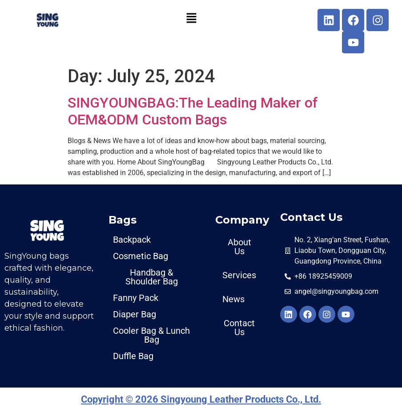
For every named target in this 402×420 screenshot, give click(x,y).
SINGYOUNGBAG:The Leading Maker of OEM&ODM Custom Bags (193, 111)
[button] (191, 18)
